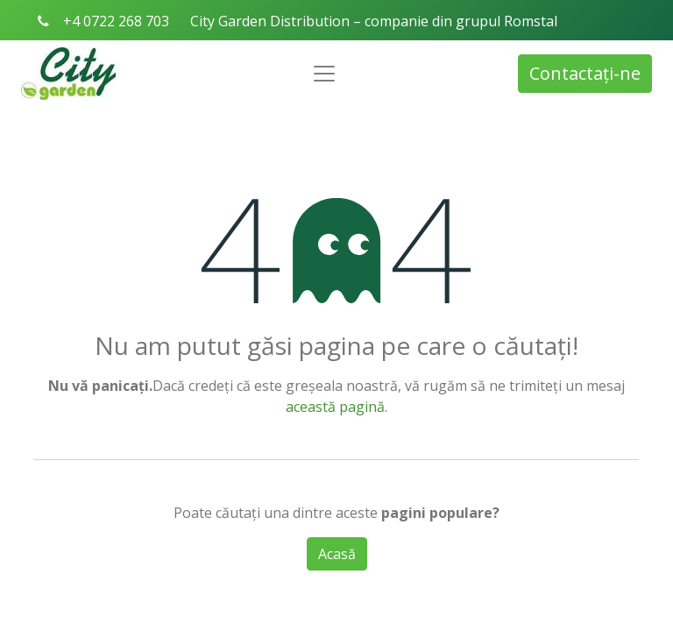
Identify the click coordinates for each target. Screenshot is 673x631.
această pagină (335, 406)
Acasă (337, 554)
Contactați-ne (585, 73)
